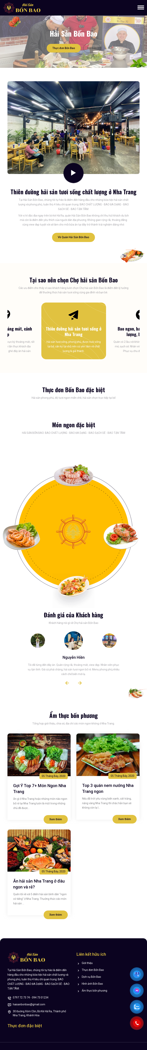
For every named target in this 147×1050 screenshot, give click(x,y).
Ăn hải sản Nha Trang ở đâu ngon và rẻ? (39, 884)
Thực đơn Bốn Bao (63, 48)
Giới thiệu (87, 963)
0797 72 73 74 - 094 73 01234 (30, 998)
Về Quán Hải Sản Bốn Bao (73, 237)
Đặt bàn (91, 48)
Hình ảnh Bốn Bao (92, 984)
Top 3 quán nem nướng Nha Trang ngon (108, 788)
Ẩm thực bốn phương (94, 991)
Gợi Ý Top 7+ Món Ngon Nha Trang (39, 788)
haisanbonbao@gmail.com (29, 1005)
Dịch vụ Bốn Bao (91, 977)
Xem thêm (55, 819)
